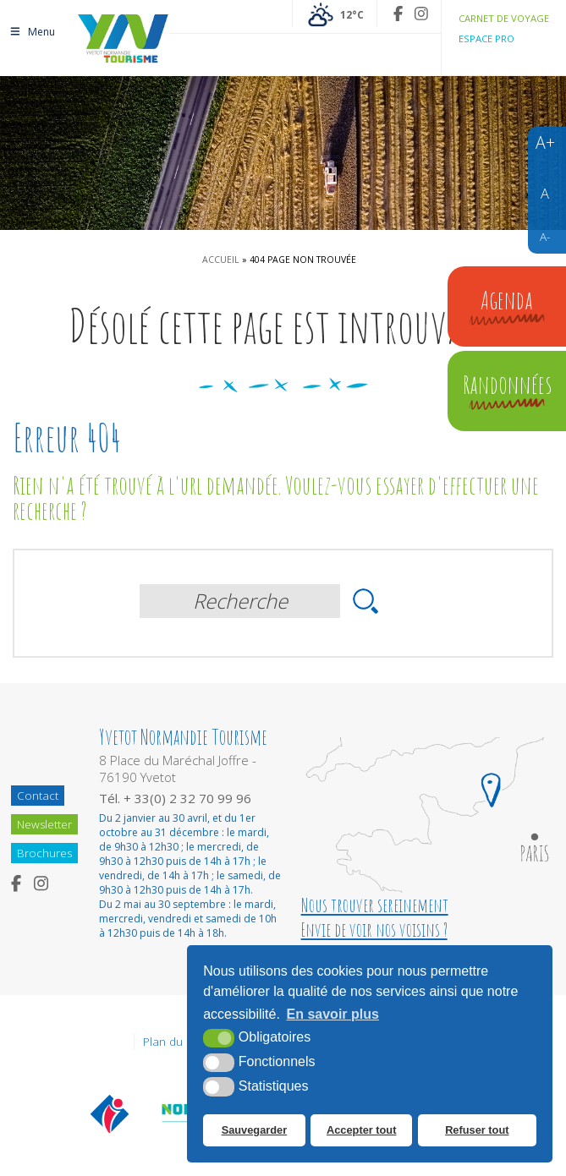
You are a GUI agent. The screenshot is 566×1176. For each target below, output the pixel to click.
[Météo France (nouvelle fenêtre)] (334, 13)
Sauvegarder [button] (255, 1130)
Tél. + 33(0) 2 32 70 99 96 (175, 798)
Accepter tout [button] (361, 1130)
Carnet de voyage (504, 18)
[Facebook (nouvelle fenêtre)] (398, 13)
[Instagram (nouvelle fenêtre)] (421, 13)
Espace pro (486, 38)
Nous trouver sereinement (374, 905)
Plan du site (173, 1041)
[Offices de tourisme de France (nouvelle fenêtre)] (110, 1113)
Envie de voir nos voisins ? (374, 929)
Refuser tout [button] (476, 1130)
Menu (31, 32)
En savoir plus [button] (333, 1014)
